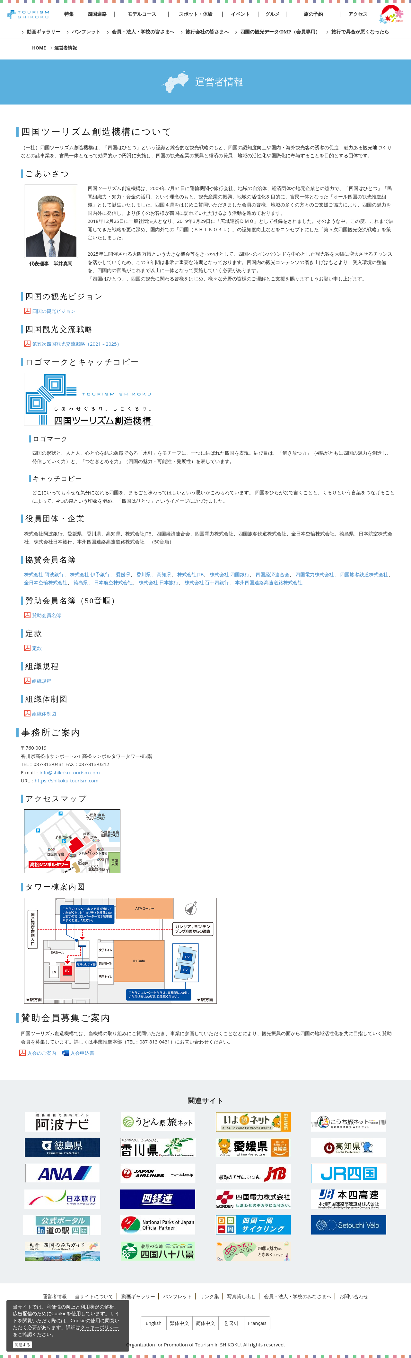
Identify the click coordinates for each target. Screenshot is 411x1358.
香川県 (143, 574)
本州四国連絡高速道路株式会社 (268, 582)
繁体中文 (179, 1323)
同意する (22, 1344)
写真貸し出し (241, 1296)
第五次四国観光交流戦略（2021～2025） (77, 344)
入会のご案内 (41, 1053)
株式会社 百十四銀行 (207, 582)
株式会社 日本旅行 (159, 582)
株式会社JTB (190, 574)
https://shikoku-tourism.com (67, 780)
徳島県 (81, 582)
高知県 (164, 574)
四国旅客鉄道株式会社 (364, 574)
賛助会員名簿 (46, 615)
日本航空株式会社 (113, 582)
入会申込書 (82, 1053)
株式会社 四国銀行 (229, 574)
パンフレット (177, 1296)
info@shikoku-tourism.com (69, 772)
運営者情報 (55, 1296)
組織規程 (41, 681)
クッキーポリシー (99, 1327)
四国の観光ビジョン (53, 311)
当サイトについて (94, 1296)
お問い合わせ (353, 1296)
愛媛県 (123, 574)
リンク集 (209, 1296)
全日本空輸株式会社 (45, 582)
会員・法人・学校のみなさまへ (297, 1296)
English (154, 1323)
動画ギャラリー (138, 1296)
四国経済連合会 (272, 574)
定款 (37, 648)
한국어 (231, 1323)
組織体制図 (44, 713)
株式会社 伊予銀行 (90, 574)
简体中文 (205, 1323)
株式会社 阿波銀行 (44, 574)
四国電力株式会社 (314, 574)
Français (257, 1323)
